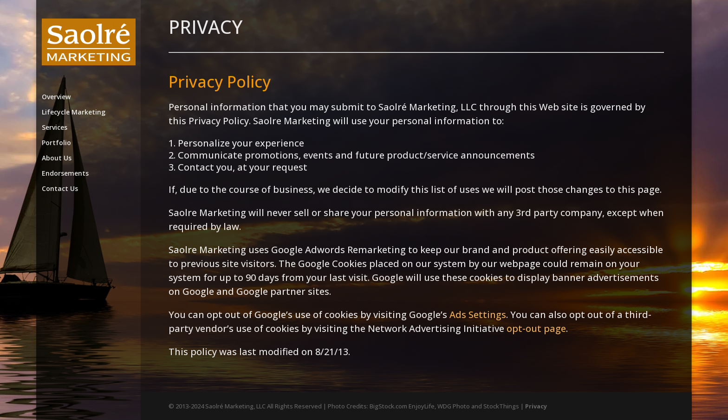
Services (54, 128)
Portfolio (56, 143)
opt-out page (536, 328)
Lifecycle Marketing (73, 112)
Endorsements (65, 174)
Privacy (536, 406)
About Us (57, 158)
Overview (56, 97)
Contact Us (60, 189)
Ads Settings (477, 314)
